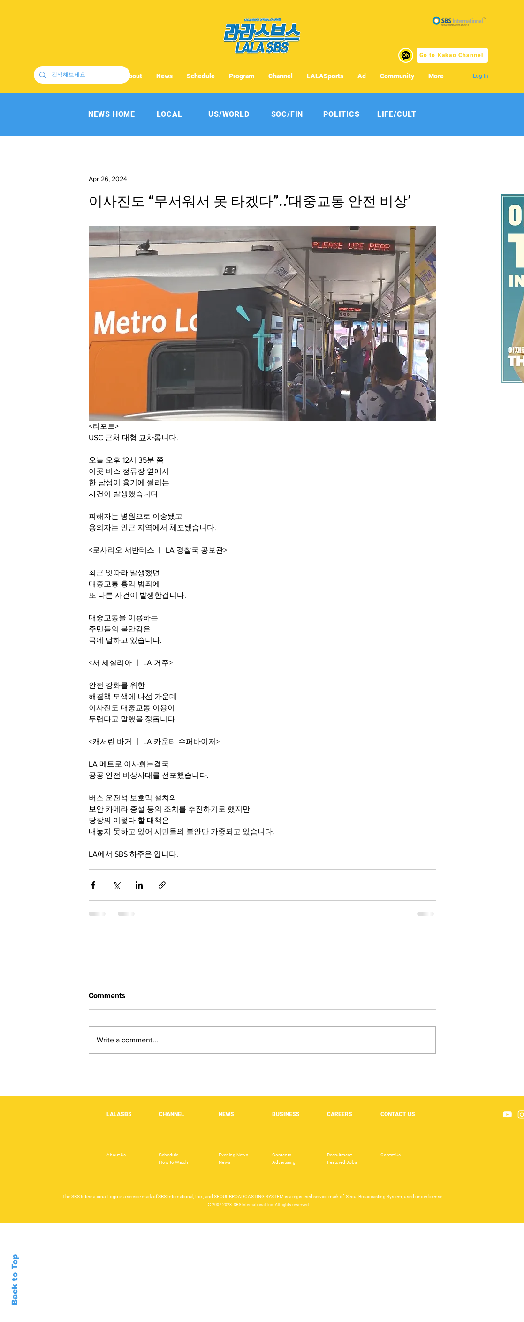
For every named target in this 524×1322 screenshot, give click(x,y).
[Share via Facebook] (93, 885)
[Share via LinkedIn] (139, 885)
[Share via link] (162, 885)
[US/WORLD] (229, 114)
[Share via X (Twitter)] (116, 885)
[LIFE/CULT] (397, 114)
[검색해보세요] (81, 75)
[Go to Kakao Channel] (452, 55)
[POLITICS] (341, 114)
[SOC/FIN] (287, 114)
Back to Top (14, 1280)
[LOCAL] (169, 114)
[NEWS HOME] (111, 114)
